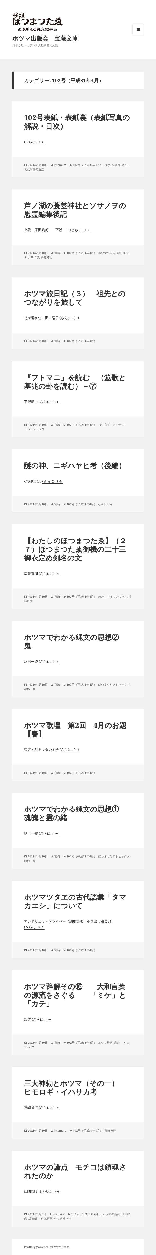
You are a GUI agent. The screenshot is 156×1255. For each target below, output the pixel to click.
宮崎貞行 (110, 1130)
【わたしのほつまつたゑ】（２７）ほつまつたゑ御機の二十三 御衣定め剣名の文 (78, 549)
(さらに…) (32, 141)
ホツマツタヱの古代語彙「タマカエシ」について (75, 901)
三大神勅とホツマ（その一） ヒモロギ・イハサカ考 (75, 1087)
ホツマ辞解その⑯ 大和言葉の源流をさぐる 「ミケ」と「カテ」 (75, 995)
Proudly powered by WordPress (46, 1247)
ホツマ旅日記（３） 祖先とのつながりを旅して (74, 298)
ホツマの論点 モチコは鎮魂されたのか (75, 1171)
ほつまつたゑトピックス (114, 685)
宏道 (117, 1042)
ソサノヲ (33, 257)
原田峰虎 (123, 253)
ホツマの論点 (106, 253)
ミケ (31, 1047)
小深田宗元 (105, 504)
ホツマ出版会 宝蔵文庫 (45, 38)
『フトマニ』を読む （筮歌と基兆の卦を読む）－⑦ (75, 382)
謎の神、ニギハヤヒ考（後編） (75, 465)
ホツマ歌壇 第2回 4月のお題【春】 (75, 729)
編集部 (116, 165)
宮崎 (57, 253)
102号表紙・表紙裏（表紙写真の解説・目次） (77, 122)
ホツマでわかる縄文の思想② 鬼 (75, 641)
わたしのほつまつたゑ (112, 597)
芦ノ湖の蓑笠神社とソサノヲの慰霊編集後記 (75, 210)
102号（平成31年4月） (88, 165)
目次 (107, 165)
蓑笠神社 (46, 257)
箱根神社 (65, 1218)
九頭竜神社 (51, 1218)
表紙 (125, 165)
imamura (60, 165)
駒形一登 (29, 689)
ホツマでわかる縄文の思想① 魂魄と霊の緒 (75, 813)
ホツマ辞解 (105, 1042)
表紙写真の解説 (34, 169)
